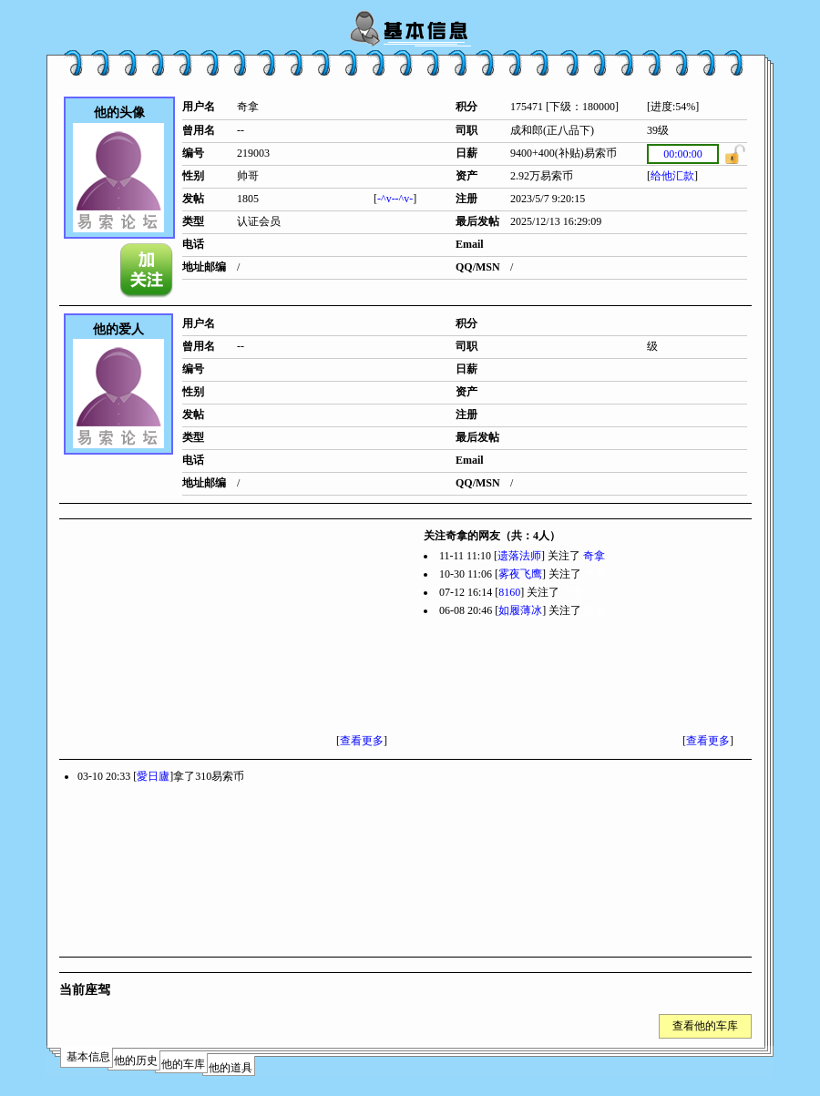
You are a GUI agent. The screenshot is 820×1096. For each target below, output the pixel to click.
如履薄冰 (520, 610)
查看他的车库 (705, 1025)
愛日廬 (153, 776)
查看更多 (362, 740)
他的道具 (230, 1067)
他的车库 (183, 1064)
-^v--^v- (395, 198)
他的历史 (136, 1060)
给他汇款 (672, 175)
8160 (509, 592)
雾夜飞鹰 (520, 574)
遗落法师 (519, 555)
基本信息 (88, 1056)
